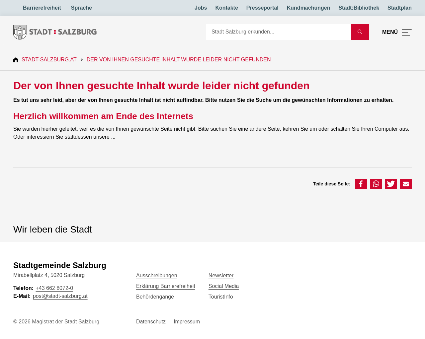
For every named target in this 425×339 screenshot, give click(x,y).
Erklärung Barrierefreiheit (165, 286)
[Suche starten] (360, 32)
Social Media (224, 286)
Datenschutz (151, 321)
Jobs (201, 8)
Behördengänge (155, 297)
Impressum (187, 321)
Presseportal (262, 8)
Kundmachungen (308, 8)
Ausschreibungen (156, 275)
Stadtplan (399, 8)
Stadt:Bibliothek (358, 8)
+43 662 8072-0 (54, 288)
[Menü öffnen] (397, 32)
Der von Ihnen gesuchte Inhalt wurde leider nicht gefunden (179, 59)
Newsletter (221, 275)
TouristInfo (221, 297)
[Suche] (278, 32)
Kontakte (226, 8)
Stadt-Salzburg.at (49, 59)
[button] (361, 184)
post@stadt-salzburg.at (60, 296)
